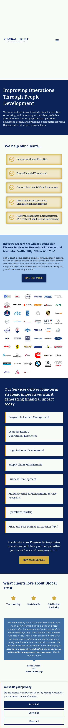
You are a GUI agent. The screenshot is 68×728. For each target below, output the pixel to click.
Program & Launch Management (29, 417)
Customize (34, 713)
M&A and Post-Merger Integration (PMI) (33, 527)
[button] (57, 40)
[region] (34, 705)
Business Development (22, 479)
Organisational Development (26, 450)
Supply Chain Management (25, 465)
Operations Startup (20, 512)
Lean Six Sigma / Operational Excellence (23, 434)
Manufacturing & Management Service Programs (33, 496)
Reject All (34, 721)
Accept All (34, 704)
